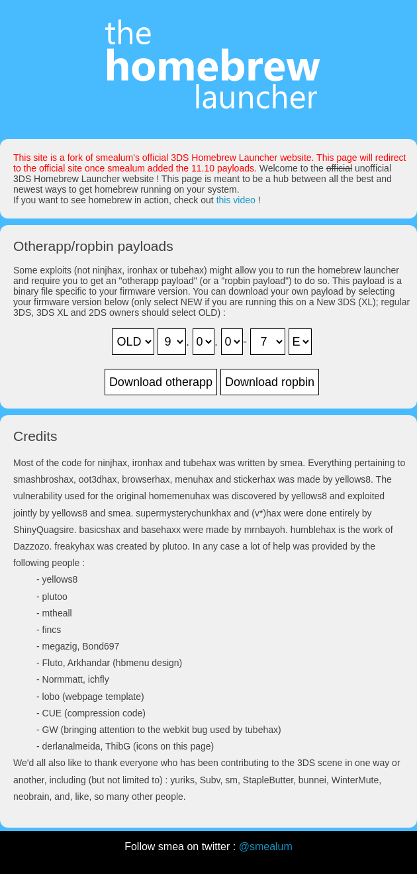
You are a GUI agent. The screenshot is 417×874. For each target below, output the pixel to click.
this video (235, 200)
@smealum (266, 846)
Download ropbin (269, 382)
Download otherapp (160, 382)
